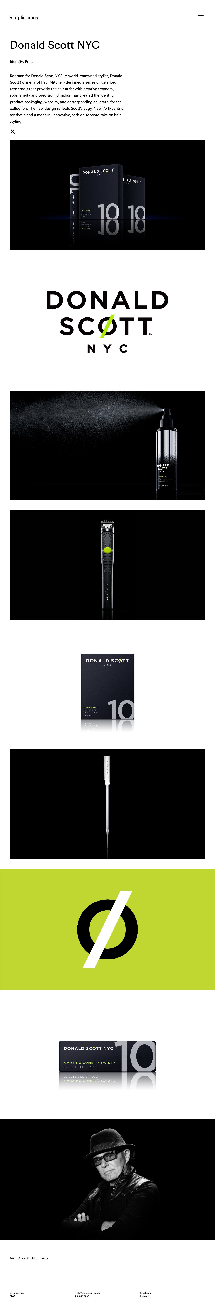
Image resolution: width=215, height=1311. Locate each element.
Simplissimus (23, 17)
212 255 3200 (82, 1296)
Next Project (19, 1258)
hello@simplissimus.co (87, 1292)
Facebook (145, 1292)
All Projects (40, 1258)
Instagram (145, 1296)
